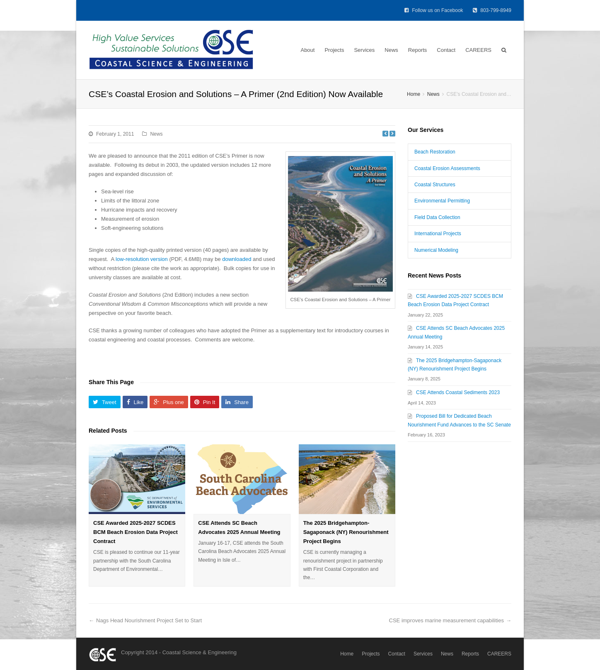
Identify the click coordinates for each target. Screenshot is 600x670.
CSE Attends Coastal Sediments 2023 (458, 392)
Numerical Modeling (436, 250)
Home (346, 654)
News (391, 50)
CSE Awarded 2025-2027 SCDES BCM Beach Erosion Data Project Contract (135, 532)
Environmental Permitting (442, 201)
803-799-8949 (492, 10)
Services (364, 50)
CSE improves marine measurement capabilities (446, 620)
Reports (417, 50)
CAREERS (478, 50)
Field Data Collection (437, 217)
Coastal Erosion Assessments (447, 168)
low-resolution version (142, 259)
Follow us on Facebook (434, 10)
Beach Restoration (434, 152)
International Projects (437, 233)
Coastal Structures (434, 185)
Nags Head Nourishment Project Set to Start (149, 620)
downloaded (236, 259)
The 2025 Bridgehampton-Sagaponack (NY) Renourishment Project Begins (346, 532)
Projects (334, 50)
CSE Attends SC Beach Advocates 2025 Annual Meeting (239, 527)
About (307, 50)
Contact (446, 50)
